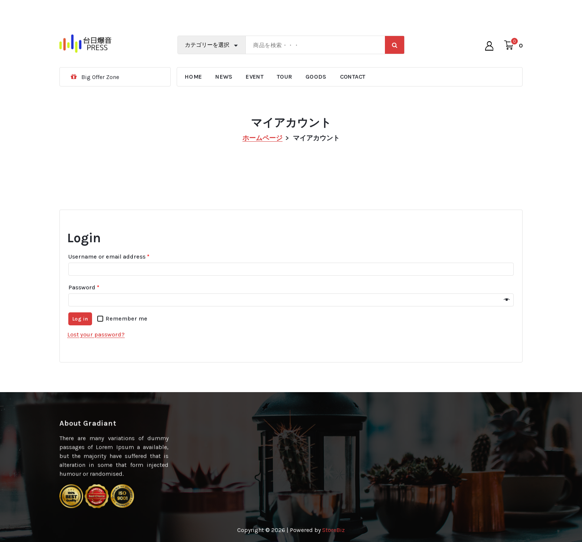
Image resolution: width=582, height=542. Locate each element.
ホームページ (262, 138)
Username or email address (109, 261)
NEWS (223, 76)
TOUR (284, 76)
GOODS (316, 76)
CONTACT (353, 76)
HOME (193, 76)
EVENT (255, 76)
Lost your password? (96, 339)
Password (83, 292)
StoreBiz (333, 529)
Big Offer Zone (100, 77)
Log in (80, 324)
